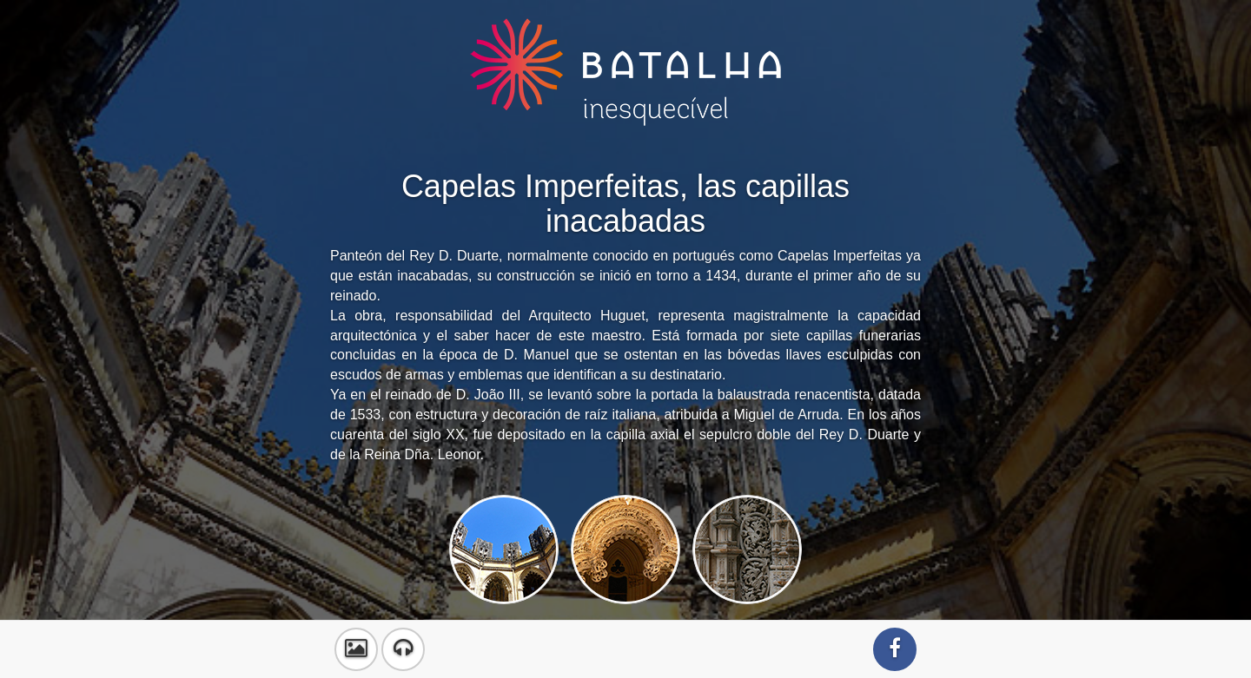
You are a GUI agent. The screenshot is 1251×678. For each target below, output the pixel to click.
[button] (356, 649)
